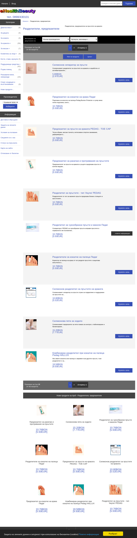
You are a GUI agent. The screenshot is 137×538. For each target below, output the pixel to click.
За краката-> (11, 43)
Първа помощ (11, 69)
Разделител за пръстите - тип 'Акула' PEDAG (76, 193)
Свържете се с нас (8, 138)
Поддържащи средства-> (11, 65)
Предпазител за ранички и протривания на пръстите (80, 161)
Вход (14, 4)
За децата (11, 33)
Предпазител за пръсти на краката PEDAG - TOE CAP (81, 129)
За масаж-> (11, 48)
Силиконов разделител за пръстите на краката (77, 289)
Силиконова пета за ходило (67, 321)
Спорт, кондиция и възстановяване (11, 83)
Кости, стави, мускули (11, 59)
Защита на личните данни (8, 126)
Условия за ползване (9, 132)
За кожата (11, 38)
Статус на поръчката (9, 143)
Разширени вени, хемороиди (11, 76)
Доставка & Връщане (9, 120)
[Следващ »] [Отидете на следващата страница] (82, 48)
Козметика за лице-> (11, 54)
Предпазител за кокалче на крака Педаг (74, 97)
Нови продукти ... (7, 89)
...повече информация (122, 233)
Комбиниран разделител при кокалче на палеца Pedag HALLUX (78, 354)
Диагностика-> (11, 28)
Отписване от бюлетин (10, 153)
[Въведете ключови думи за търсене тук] (111, 3)
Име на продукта (73, 56)
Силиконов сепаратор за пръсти (69, 64)
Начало (4, 4)
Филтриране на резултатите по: (30, 40)
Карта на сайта (7, 148)
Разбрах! (113, 533)
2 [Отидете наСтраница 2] (74, 48)
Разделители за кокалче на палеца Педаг (74, 257)
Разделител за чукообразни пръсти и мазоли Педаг (80, 225)
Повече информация (89, 534)
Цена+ (89, 56)
